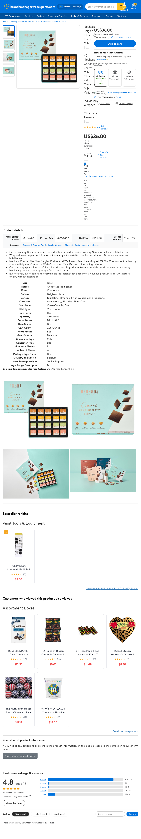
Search (132, 813)
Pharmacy (97, 16)
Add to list (103, 103)
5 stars (43, 779)
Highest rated (40, 813)
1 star (43, 794)
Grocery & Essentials (57, 16)
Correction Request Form (20, 756)
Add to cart (115, 43)
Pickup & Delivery (79, 16)
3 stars (43, 787)
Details (119, 97)
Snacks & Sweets (42, 21)
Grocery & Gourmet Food (21, 21)
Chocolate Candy (58, 21)
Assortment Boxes (90, 245)
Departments (13, 16)
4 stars (43, 783)
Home (5, 21)
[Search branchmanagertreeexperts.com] (101, 6)
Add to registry (124, 103)
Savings (40, 16)
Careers (109, 16)
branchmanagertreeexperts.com (99, 176)
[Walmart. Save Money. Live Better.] (29, 7)
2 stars (43, 790)
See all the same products (125, 731)
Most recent (20, 813)
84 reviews (104, 127)
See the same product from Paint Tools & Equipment (112, 588)
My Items (121, 16)
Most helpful (60, 813)
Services (29, 16)
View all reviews (14, 803)
